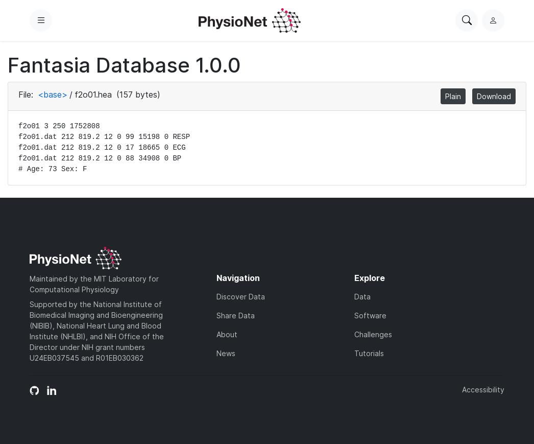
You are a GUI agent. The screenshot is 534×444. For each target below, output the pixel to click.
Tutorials (369, 353)
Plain (453, 96)
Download (494, 96)
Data (362, 296)
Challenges (373, 334)
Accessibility (483, 389)
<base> (52, 94)
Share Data (235, 315)
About (226, 334)
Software (370, 315)
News (225, 353)
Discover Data (240, 296)
